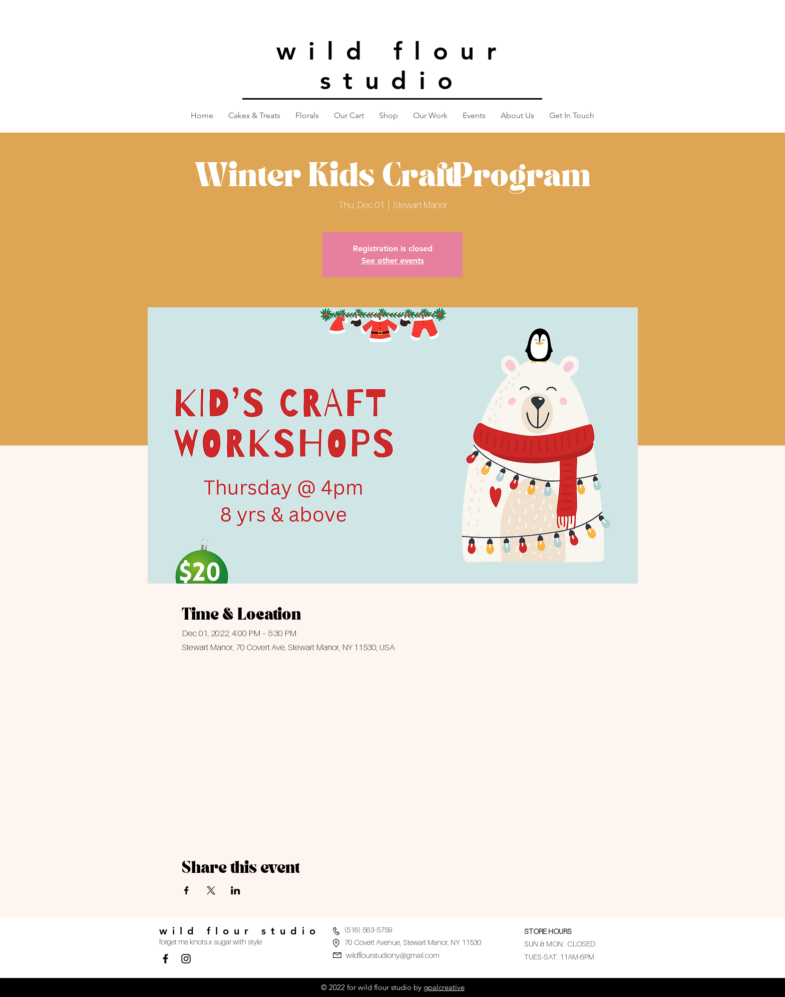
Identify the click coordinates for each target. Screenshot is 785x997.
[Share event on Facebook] (186, 890)
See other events (392, 260)
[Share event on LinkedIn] (235, 890)
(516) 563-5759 (368, 929)
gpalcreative (444, 987)
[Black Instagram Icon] (186, 958)
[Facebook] (165, 958)
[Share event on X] (211, 890)
